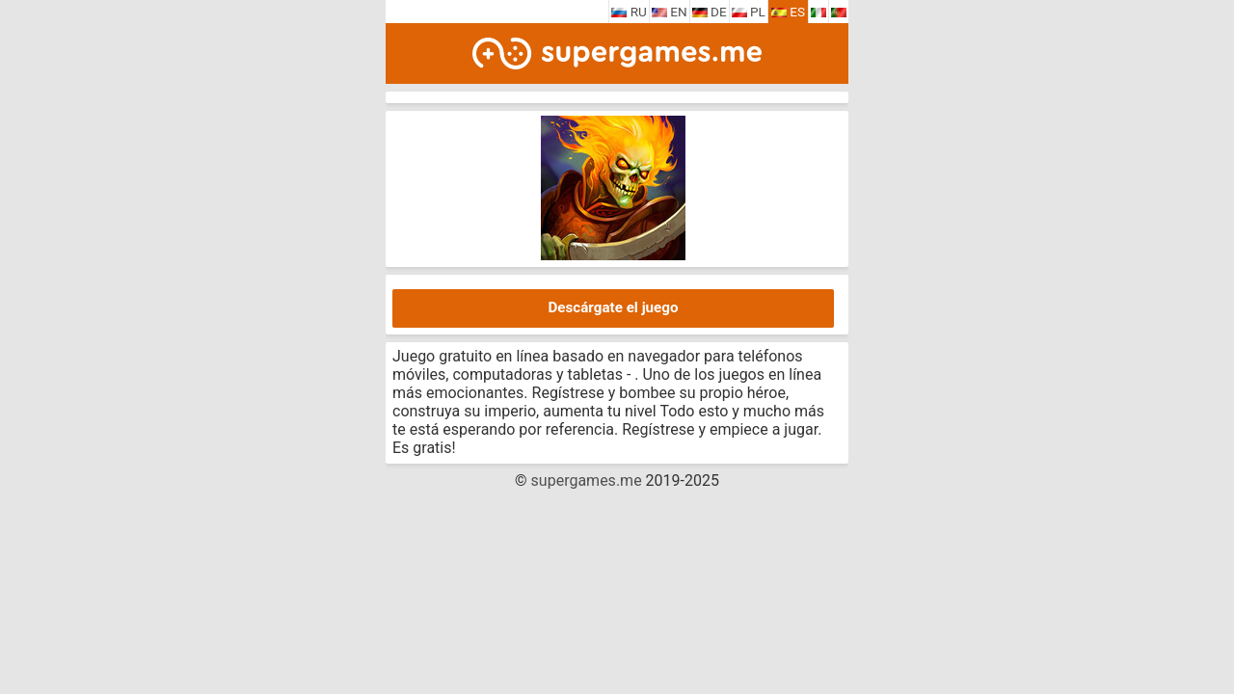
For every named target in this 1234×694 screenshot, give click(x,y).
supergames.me (586, 480)
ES (788, 11)
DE (709, 11)
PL (748, 11)
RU (629, 11)
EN (669, 11)
